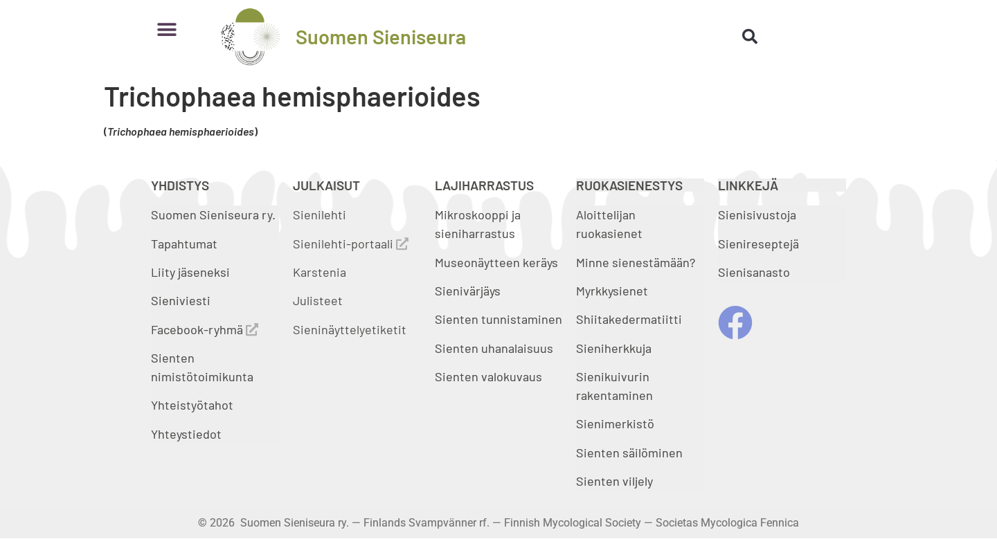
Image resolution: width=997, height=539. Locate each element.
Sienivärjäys (468, 290)
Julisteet (318, 300)
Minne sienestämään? (635, 262)
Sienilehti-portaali (350, 243)
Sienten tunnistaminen (498, 319)
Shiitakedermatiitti (629, 319)
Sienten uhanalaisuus (494, 348)
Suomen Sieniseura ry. (213, 214)
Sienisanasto (754, 272)
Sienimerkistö (615, 423)
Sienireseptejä (758, 243)
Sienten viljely (614, 480)
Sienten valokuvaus (488, 376)
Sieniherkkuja (614, 348)
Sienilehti (319, 214)
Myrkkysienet (612, 290)
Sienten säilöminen (629, 452)
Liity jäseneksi (190, 272)
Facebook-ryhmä (204, 329)
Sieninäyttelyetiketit (349, 329)
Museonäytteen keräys (496, 262)
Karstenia (319, 272)
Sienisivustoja (757, 214)
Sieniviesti (182, 300)
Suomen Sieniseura (381, 36)
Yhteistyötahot (192, 404)
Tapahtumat (184, 243)
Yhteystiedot (186, 433)
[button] (166, 29)
